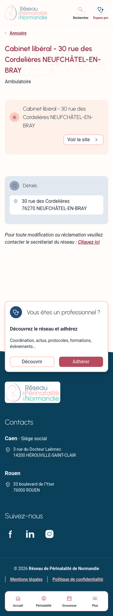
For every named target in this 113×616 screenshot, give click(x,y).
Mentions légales (26, 579)
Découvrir (32, 361)
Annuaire (18, 33)
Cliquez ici (89, 242)
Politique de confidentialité (77, 579)
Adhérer (81, 361)
